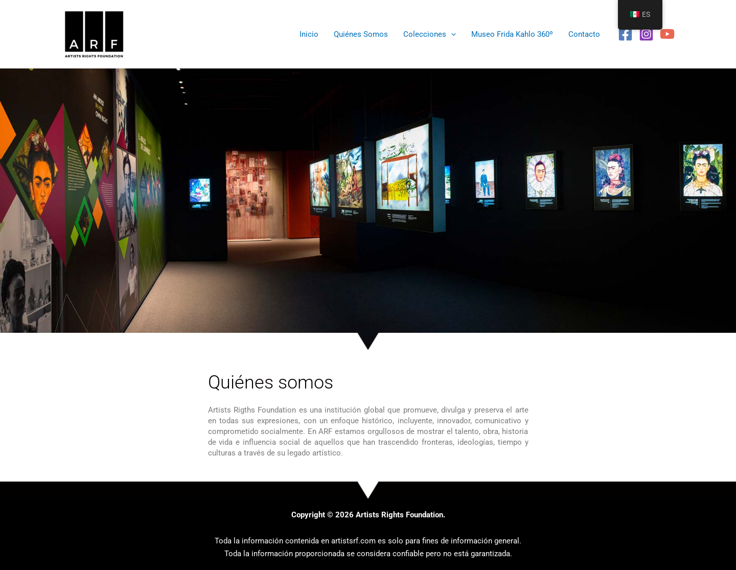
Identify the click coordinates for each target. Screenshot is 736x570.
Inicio (309, 34)
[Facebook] (625, 34)
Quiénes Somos (361, 34)
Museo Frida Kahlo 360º (512, 34)
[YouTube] (667, 34)
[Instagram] (646, 34)
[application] (451, 34)
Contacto (584, 34)
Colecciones (429, 34)
